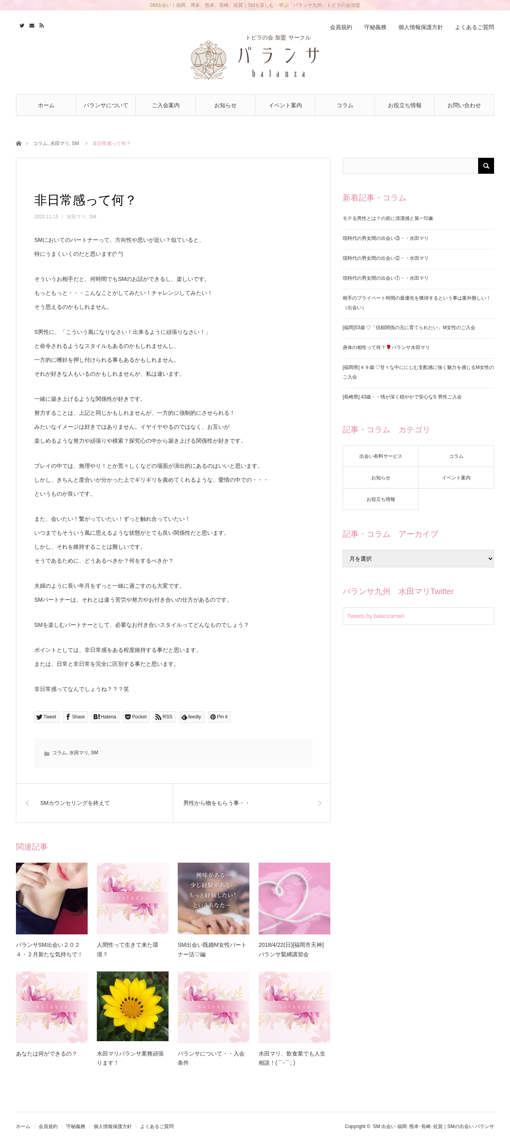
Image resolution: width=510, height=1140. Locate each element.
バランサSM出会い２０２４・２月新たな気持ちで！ (49, 950)
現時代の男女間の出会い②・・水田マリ (386, 258)
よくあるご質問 (474, 27)
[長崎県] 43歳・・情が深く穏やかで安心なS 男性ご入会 (402, 397)
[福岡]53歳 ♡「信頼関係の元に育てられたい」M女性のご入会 (409, 327)
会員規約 (341, 27)
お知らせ (225, 105)
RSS (41, 24)
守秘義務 (375, 27)
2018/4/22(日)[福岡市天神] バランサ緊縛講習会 (291, 950)
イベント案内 (285, 105)
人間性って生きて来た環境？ (127, 950)
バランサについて (106, 105)
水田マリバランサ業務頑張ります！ (130, 1058)
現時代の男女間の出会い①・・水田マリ (386, 278)
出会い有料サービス (380, 456)
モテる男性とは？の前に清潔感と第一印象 (388, 218)
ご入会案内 (166, 105)
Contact (31, 24)
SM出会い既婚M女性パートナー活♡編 (212, 950)
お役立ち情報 (405, 105)
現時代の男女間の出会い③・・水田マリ (386, 238)
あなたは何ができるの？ (46, 1053)
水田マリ (59, 143)
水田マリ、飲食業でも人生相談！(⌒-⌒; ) (292, 1058)
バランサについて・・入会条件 (211, 1058)
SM (75, 143)
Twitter (21, 24)
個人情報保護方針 (420, 27)
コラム (345, 105)
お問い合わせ (464, 105)
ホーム (46, 105)
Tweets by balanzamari (375, 616)
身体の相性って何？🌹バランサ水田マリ (386, 347)
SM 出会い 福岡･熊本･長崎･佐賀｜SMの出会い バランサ (433, 1126)
